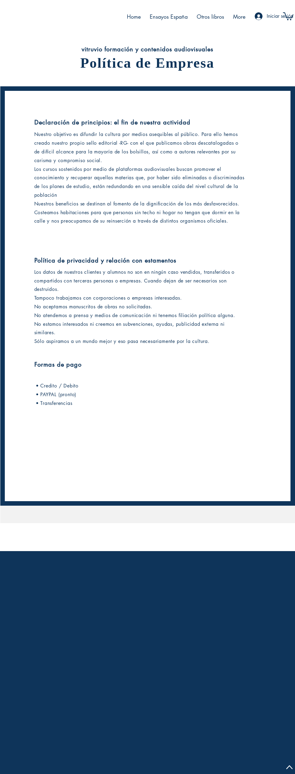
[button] (288, 15)
